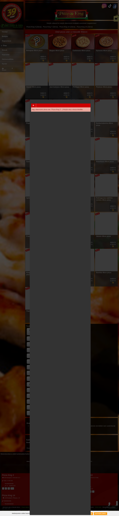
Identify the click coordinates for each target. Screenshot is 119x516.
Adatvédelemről (100, 513)
